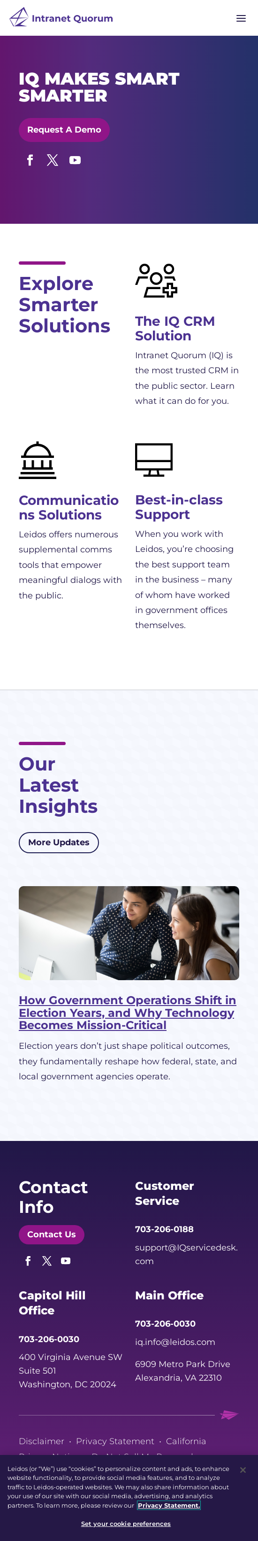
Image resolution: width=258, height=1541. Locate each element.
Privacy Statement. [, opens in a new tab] (169, 1505)
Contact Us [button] (51, 1234)
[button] (30, 158)
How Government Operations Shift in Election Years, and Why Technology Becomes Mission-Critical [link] (127, 1012)
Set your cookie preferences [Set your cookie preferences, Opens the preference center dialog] (126, 1523)
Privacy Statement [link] (115, 1441)
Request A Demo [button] (64, 130)
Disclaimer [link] (41, 1441)
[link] (61, 19)
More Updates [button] (59, 842)
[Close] (243, 1470)
